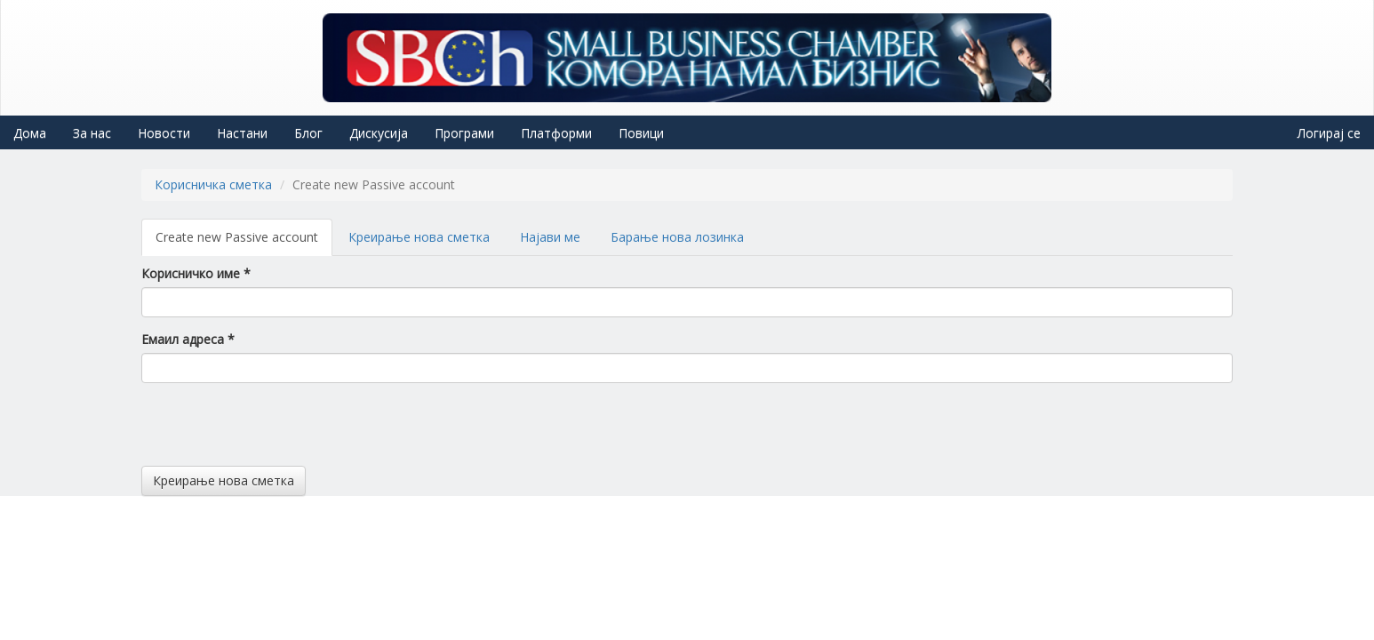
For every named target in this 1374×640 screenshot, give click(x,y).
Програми (464, 132)
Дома (29, 132)
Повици (641, 132)
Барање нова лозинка (677, 236)
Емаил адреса (188, 339)
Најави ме (550, 236)
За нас (92, 132)
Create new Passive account (244, 242)
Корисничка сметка (213, 184)
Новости (164, 132)
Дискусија (378, 132)
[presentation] (276, 431)
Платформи (556, 132)
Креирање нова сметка (419, 236)
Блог (308, 132)
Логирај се (1329, 132)
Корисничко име (196, 273)
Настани (242, 132)
